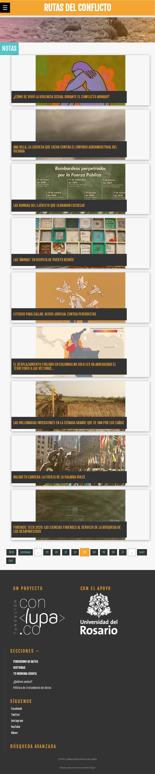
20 (56, 552)
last (11, 560)
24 (94, 552)
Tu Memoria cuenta (25, 673)
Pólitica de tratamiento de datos (32, 687)
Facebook (16, 708)
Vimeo (14, 733)
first (11, 552)
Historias (19, 667)
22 (75, 552)
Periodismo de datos (25, 661)
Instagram (17, 720)
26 (113, 552)
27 (122, 552)
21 (65, 552)
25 (103, 552)
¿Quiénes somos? (22, 681)
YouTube (15, 727)
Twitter (15, 714)
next (142, 552)
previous (25, 552)
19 (47, 552)
